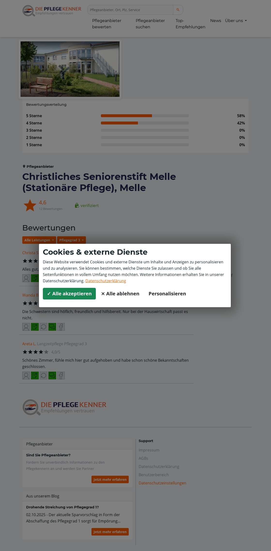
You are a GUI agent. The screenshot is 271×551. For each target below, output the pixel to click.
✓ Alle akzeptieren (69, 293)
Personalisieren (167, 293)
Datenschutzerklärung (105, 280)
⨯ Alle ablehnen (120, 293)
